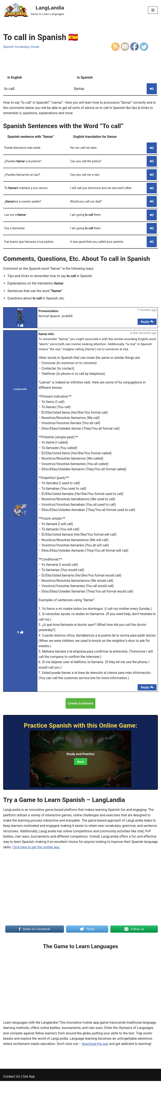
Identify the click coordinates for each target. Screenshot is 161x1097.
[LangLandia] (33, 10)
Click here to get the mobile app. (64, 851)
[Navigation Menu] (153, 10)
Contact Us (11, 1092)
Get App (29, 1092)
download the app (96, 1049)
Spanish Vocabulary (16, 47)
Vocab (35, 47)
